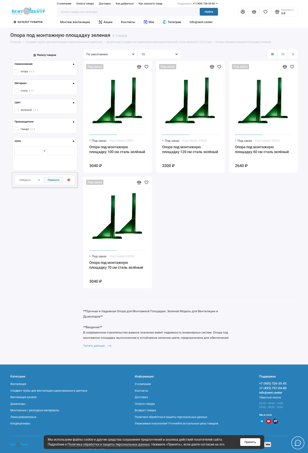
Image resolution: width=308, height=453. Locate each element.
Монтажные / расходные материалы (34, 410)
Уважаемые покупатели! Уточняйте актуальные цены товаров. (177, 423)
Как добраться (125, 3)
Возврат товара (145, 410)
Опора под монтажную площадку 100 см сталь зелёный (117, 149)
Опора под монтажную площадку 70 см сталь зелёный (116, 265)
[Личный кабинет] (242, 11)
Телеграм (172, 22)
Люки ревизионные (23, 417)
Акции (106, 22)
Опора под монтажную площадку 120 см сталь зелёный (190, 149)
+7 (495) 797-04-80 (273, 388)
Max (149, 22)
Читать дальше (97, 345)
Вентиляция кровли (23, 397)
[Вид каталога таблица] (293, 54)
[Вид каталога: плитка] (272, 54)
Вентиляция (18, 384)
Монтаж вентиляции (75, 22)
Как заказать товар (150, 3)
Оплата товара (85, 3)
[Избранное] (265, 11)
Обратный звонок (270, 397)
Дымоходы (17, 403)
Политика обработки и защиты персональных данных (109, 444)
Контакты (128, 22)
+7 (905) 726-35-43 (197, 3)
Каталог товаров (28, 21)
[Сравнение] (254, 11)
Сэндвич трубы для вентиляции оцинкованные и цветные (48, 390)
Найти (209, 11)
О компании (64, 3)
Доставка (105, 3)
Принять (250, 442)
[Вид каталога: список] (282, 54)
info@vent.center (201, 22)
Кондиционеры (20, 423)
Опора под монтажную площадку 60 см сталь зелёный (262, 149)
